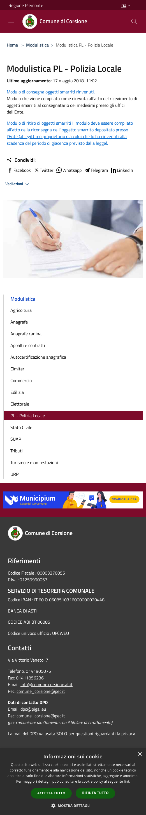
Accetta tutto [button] (51, 793)
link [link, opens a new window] (127, 781)
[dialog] (73, 781)
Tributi (16, 450)
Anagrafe (19, 322)
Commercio (21, 380)
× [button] (140, 754)
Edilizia (17, 392)
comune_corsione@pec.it (41, 691)
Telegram (96, 170)
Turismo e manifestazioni (34, 462)
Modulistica (37, 45)
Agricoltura (21, 310)
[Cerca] (134, 21)
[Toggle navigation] (11, 21)
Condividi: (21, 160)
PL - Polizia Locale (27, 415)
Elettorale (19, 404)
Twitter (43, 170)
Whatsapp (69, 170)
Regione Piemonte (25, 5)
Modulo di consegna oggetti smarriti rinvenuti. (51, 91)
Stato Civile (21, 427)
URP (14, 474)
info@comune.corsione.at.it (46, 684)
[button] (73, 805)
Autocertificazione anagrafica (38, 357)
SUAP (15, 439)
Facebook (19, 170)
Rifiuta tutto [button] (95, 792)
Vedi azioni (18, 184)
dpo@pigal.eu (33, 709)
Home (12, 45)
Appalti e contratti (27, 345)
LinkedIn (121, 170)
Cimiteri (18, 368)
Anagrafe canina (25, 333)
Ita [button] (126, 6)
